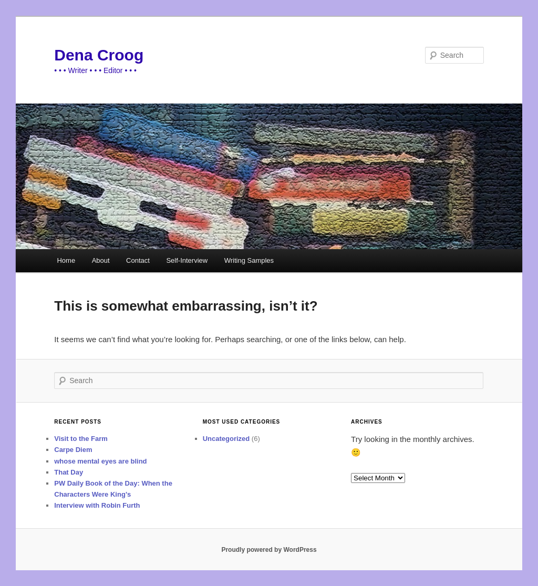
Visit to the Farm (81, 439)
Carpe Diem (73, 450)
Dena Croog (98, 55)
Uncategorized (226, 439)
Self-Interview (187, 260)
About (101, 260)
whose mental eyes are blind (100, 461)
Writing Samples (249, 260)
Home (66, 260)
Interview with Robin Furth (97, 505)
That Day (68, 472)
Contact (138, 260)
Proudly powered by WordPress (268, 549)
